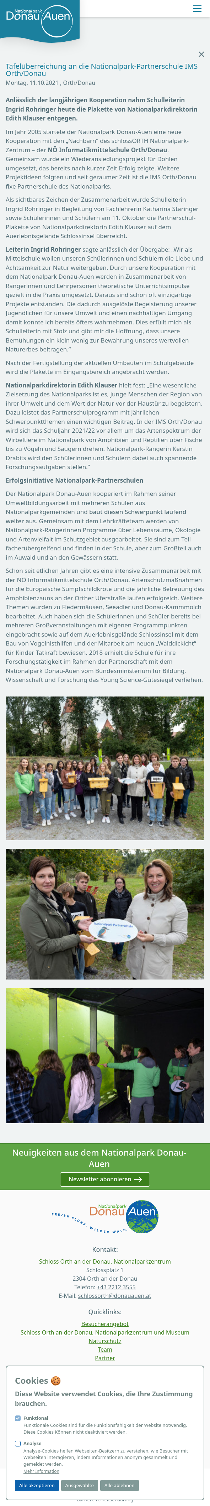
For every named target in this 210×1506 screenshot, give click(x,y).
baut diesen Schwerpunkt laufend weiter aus (96, 516)
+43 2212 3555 (116, 1287)
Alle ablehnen (119, 1485)
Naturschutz (105, 1341)
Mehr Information (41, 1471)
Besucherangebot (105, 1324)
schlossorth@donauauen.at (114, 1296)
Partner (105, 1358)
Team (105, 1349)
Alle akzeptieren (37, 1485)
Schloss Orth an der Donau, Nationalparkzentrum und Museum (105, 1332)
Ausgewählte (79, 1485)
